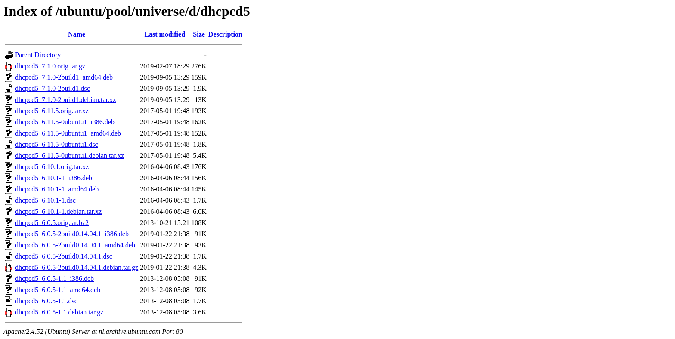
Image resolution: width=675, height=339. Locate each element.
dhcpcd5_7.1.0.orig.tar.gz (50, 66)
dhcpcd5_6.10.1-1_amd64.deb (57, 189)
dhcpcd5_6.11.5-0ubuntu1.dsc (56, 144)
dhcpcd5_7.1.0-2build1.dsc (52, 88)
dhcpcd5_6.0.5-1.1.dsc (46, 301)
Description (225, 34)
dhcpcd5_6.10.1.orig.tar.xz (52, 166)
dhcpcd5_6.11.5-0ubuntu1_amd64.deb (68, 133)
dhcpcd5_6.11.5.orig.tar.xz (51, 110)
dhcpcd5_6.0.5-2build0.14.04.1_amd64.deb (75, 245)
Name (76, 34)
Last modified (164, 34)
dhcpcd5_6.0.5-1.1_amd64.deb (57, 289)
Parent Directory (38, 55)
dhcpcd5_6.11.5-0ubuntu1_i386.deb (65, 122)
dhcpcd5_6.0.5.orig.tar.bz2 (52, 222)
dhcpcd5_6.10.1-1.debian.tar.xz (58, 211)
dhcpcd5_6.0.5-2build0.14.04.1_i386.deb (72, 233)
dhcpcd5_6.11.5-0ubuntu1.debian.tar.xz (69, 155)
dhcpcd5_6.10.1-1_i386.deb (53, 178)
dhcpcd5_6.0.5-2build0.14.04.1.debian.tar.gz (76, 267)
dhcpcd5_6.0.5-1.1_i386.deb (54, 278)
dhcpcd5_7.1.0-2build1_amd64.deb (64, 77)
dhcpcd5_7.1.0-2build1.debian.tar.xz (65, 99)
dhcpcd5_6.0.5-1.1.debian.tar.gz (59, 312)
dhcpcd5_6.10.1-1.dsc (45, 200)
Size (199, 34)
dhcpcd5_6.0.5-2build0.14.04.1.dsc (63, 256)
